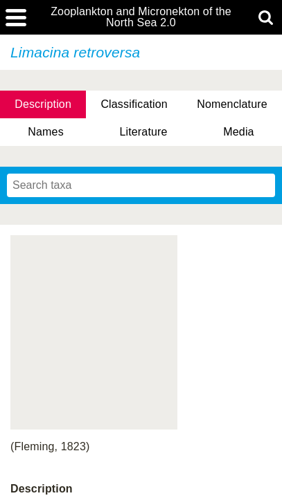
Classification (134, 104)
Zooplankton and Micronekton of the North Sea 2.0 (141, 17)
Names (45, 132)
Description (43, 104)
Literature (143, 132)
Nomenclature (232, 104)
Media (238, 132)
